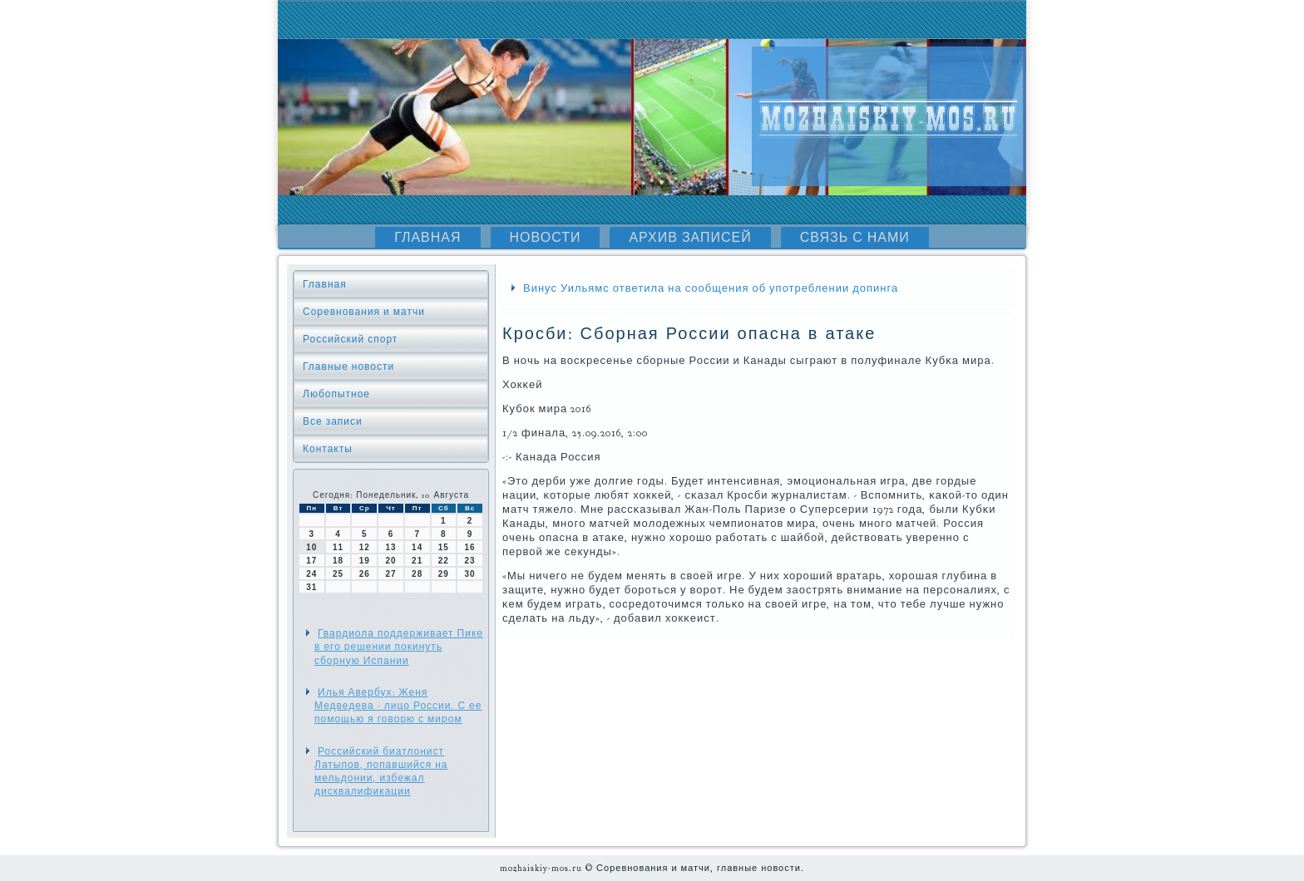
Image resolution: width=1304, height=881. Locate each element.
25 (338, 573)
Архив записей (690, 237)
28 (417, 573)
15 (443, 547)
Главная (427, 237)
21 (417, 560)
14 (417, 547)
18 (338, 560)
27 (390, 573)
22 (443, 560)
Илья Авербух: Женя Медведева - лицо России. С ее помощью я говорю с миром (398, 706)
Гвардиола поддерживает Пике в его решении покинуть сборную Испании (398, 647)
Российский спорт (350, 339)
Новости (545, 237)
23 (470, 560)
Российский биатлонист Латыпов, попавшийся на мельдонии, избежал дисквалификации (381, 772)
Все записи (333, 421)
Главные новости (348, 366)
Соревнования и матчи (364, 311)
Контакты (328, 448)
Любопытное (336, 394)
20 (390, 560)
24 (311, 573)
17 (311, 560)
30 (470, 573)
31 (311, 587)
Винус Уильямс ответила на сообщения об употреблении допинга (710, 288)
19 (364, 560)
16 (470, 547)
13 (390, 547)
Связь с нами (855, 237)
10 (311, 547)
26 (364, 573)
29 (443, 573)
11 (338, 547)
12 (364, 547)
